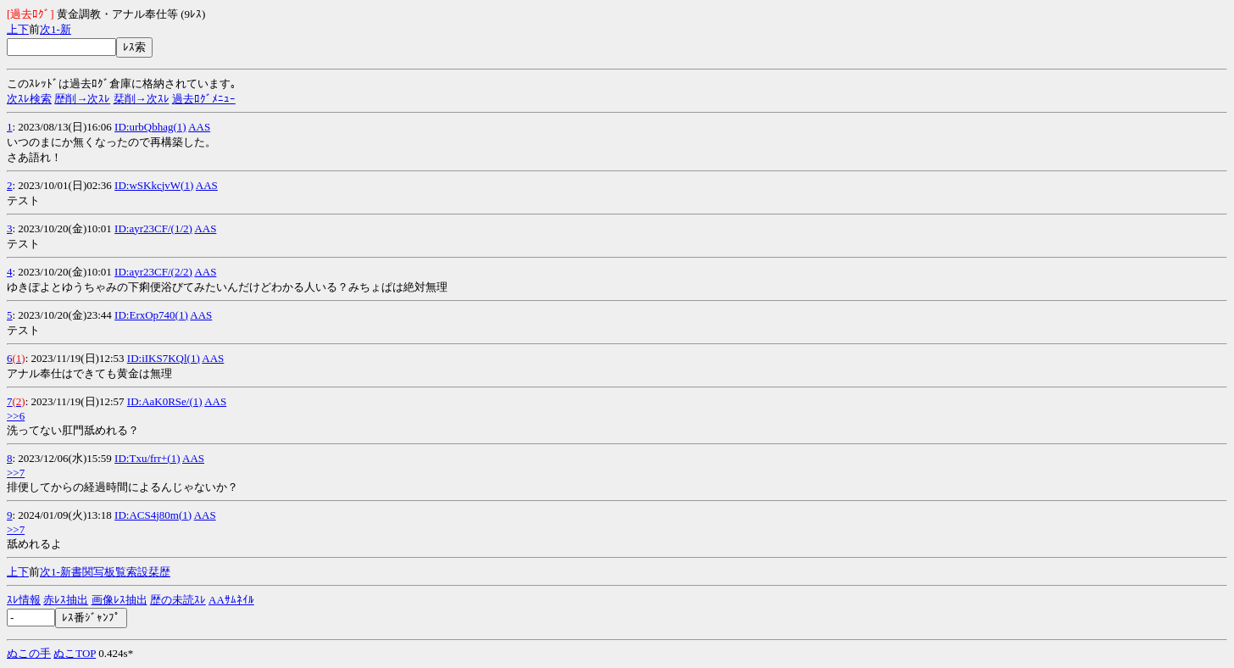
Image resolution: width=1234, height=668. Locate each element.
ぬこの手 (29, 653)
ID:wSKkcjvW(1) (153, 185)
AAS (199, 126)
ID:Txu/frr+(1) (147, 458)
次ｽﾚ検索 (29, 98)
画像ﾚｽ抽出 (119, 599)
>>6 (16, 415)
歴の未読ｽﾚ (178, 599)
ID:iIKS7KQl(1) (163, 358)
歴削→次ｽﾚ (82, 98)
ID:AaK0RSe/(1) (165, 401)
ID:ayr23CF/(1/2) (153, 228)
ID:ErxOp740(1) (151, 315)
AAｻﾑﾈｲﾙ (231, 599)
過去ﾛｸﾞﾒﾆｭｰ (204, 98)
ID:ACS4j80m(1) (153, 515)
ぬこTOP (74, 653)
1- (55, 29)
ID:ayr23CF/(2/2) (153, 271)
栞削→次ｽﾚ (142, 98)
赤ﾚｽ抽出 (65, 599)
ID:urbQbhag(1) (150, 126)
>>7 (16, 472)
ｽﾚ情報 (24, 599)
